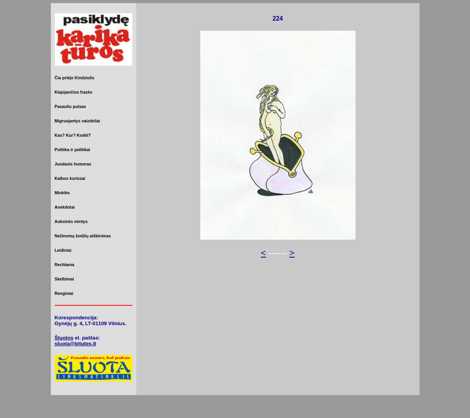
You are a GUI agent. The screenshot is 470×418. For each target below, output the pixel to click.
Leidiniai (63, 250)
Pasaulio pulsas (70, 106)
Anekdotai (65, 207)
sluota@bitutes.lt (75, 344)
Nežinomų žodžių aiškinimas (83, 235)
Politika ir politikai (72, 149)
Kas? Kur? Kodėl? (73, 135)
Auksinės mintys (71, 221)
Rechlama (65, 264)
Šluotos (64, 338)
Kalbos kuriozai (70, 178)
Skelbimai (64, 279)
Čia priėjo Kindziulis (74, 77)
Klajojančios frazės (73, 92)
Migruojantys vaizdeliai (77, 120)
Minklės (62, 192)
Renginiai (64, 293)
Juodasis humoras (73, 164)
